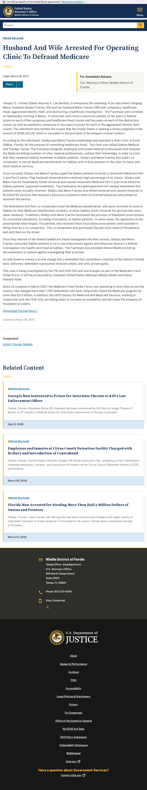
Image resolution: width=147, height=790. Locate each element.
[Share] (13, 84)
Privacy (73, 704)
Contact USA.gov (73, 775)
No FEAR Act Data (73, 728)
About (73, 655)
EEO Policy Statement (73, 737)
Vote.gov (73, 761)
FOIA (73, 680)
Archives (73, 672)
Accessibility (73, 688)
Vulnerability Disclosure (73, 745)
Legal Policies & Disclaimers (73, 696)
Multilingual (73, 753)
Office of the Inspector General (73, 720)
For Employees (73, 712)
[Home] (21, 16)
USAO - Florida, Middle (18, 344)
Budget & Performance (73, 664)
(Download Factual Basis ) (20, 311)
